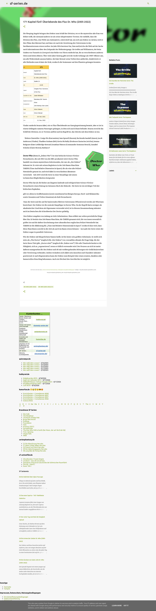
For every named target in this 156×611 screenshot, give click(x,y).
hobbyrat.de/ (41, 319)
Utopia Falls (27, 434)
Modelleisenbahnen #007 (32, 383)
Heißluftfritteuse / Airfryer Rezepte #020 (37, 382)
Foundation (27, 423)
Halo (24, 425)
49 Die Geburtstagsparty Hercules (35, 449)
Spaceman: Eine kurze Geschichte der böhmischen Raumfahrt (45, 462)
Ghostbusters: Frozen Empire (33, 459)
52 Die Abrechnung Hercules (33, 444)
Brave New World (29, 419)
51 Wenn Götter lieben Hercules (34, 445)
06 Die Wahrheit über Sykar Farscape (31, 477)
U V (91, 404)
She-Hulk (26, 414)
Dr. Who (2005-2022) (30, 286)
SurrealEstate (28, 428)
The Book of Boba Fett (31, 418)
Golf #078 (26, 385)
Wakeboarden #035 (30, 378)
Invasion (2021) (28, 426)
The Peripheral (28, 416)
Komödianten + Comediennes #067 (36, 395)
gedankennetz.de (40, 331)
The (86, 404)
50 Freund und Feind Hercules (33, 447)
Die (36, 404)
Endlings (26, 421)
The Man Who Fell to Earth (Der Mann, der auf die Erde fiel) (44, 430)
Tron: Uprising (28, 432)
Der (32, 404)
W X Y (99, 404)
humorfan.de (41, 339)
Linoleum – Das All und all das (34, 461)
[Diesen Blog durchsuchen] (139, 3)
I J (52, 404)
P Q (73, 404)
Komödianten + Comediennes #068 (36, 393)
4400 (25, 435)
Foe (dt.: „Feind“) (29, 464)
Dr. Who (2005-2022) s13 (45, 286)
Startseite (7, 587)
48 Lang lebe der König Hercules (34, 451)
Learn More (117, 606)
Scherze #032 (28, 401)
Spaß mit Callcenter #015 (32, 380)
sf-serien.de (19, 3)
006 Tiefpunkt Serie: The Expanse (120, 117)
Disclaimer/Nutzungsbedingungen (16, 597)
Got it (126, 606)
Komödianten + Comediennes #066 (36, 399)
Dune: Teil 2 (27, 466)
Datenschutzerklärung (12, 599)
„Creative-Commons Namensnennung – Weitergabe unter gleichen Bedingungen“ (58, 269)
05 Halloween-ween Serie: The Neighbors (122, 151)
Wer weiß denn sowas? (31, 363)
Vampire (7, 589)
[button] (24, 26)
